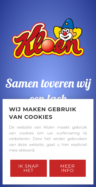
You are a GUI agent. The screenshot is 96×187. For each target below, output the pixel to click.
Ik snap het (28, 168)
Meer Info (67, 168)
